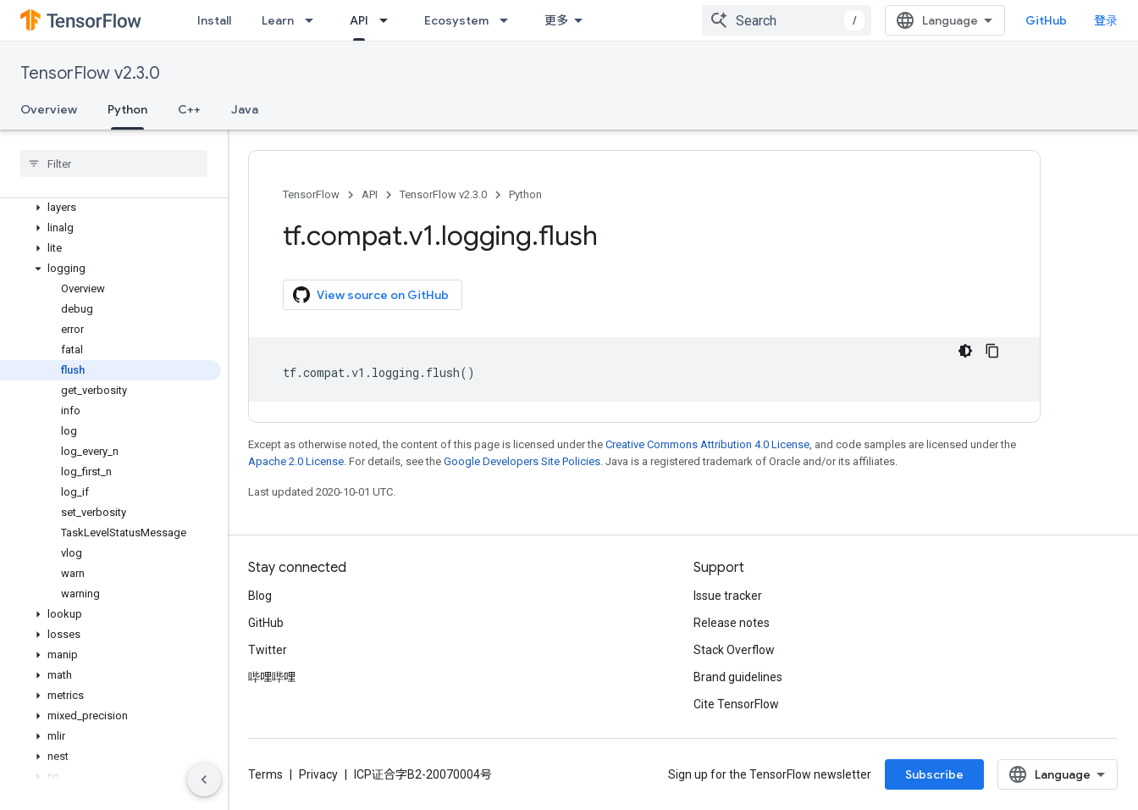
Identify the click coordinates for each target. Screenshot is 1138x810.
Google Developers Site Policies (522, 461)
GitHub (1046, 20)
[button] (110, 207)
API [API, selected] (359, 20)
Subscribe (934, 774)
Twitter (267, 650)
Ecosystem (456, 20)
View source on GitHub (371, 294)
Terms (265, 774)
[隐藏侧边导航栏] (204, 779)
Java (244, 109)
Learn (278, 20)
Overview (48, 109)
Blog (260, 595)
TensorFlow (311, 194)
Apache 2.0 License (296, 461)
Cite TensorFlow (736, 704)
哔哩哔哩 (272, 677)
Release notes (731, 623)
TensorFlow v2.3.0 (90, 73)
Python (525, 194)
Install (214, 20)
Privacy (318, 774)
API (370, 194)
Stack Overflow (734, 650)
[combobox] (786, 20)
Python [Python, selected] (127, 109)
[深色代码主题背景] (965, 350)
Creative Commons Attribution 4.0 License (707, 444)
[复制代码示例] (992, 350)
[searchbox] (113, 163)
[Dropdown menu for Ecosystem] (509, 20)
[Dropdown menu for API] (388, 20)
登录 (1106, 20)
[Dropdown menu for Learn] (314, 20)
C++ (189, 109)
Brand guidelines (737, 677)
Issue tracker (727, 595)
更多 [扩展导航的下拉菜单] (556, 20)
